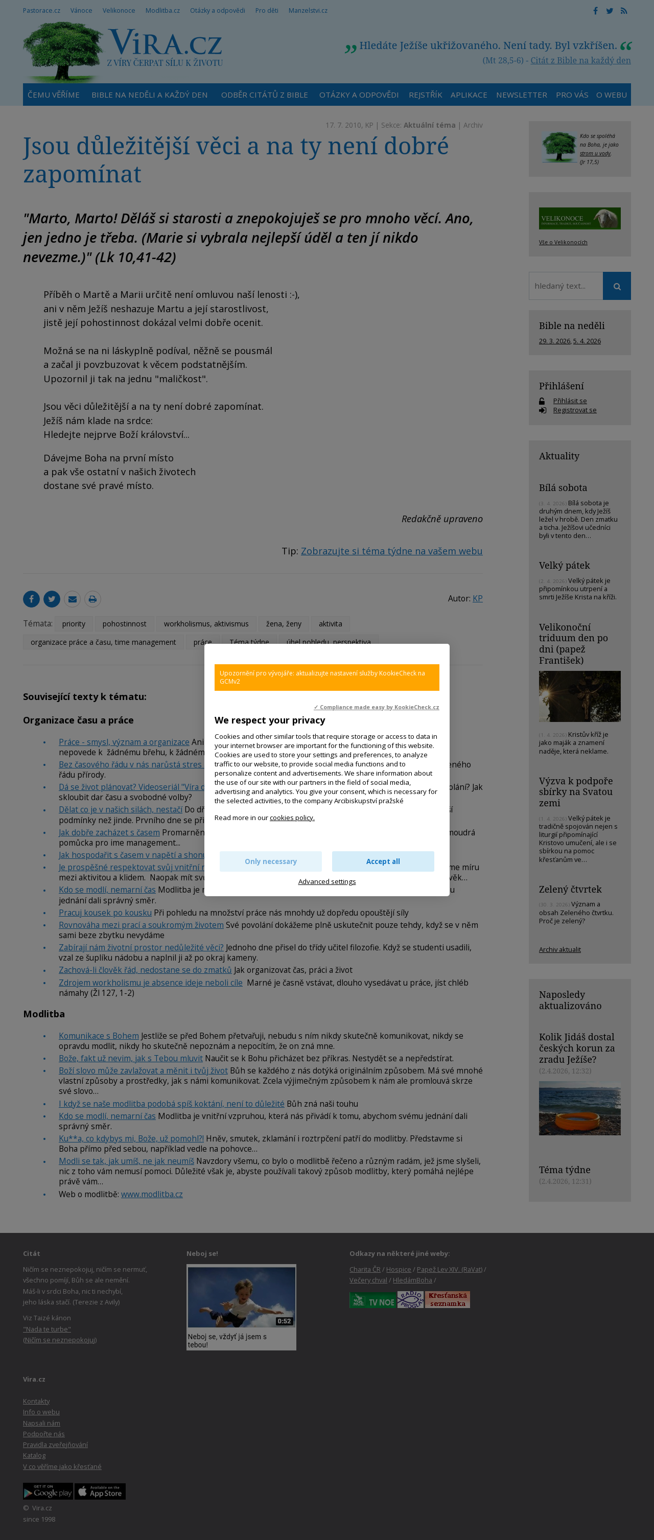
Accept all (383, 861)
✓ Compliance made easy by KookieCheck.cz (376, 707)
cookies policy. (292, 817)
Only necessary (271, 861)
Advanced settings (327, 881)
